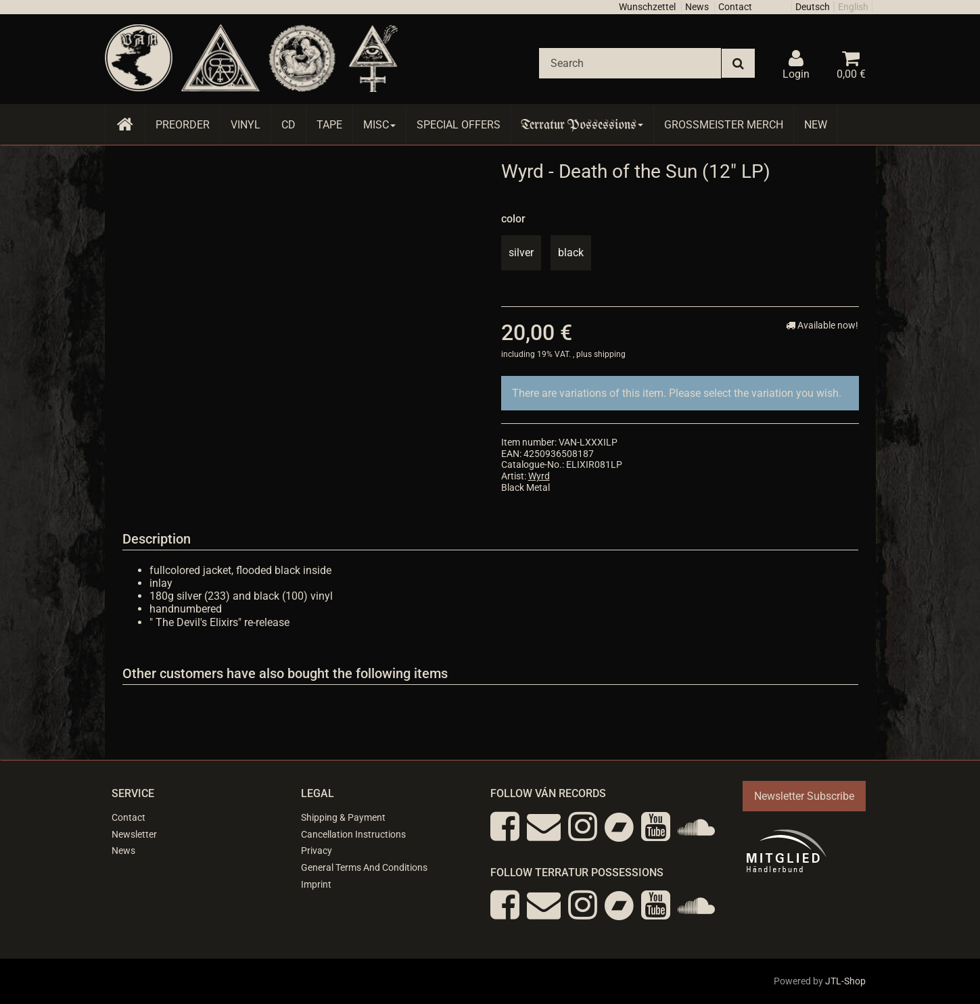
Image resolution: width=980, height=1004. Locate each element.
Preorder (183, 124)
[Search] (630, 63)
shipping (610, 354)
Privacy (316, 850)
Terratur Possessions (582, 125)
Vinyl (245, 124)
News (697, 6)
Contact (735, 6)
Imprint (316, 884)
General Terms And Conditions (364, 867)
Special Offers (458, 124)
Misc (379, 124)
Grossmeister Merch (723, 124)
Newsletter (134, 834)
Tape (329, 124)
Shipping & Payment (343, 817)
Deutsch (812, 6)
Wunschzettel (647, 6)
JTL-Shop (845, 981)
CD (288, 124)
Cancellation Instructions (353, 834)
